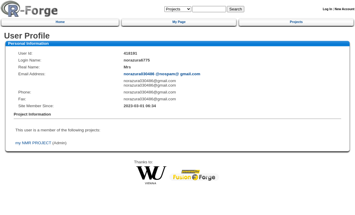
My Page (179, 22)
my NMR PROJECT (33, 143)
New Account (344, 9)
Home (60, 22)
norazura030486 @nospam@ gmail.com (162, 74)
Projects (296, 22)
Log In (327, 9)
